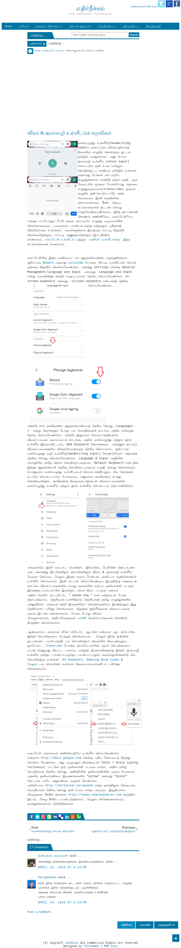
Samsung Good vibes (102, 659)
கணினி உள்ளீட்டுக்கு (105, 239)
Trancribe (54, 646)
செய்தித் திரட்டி (107, 26)
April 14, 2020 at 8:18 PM (62, 902)
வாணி (82, 618)
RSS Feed (151, 6)
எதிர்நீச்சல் (71, 943)
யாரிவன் (23, 26)
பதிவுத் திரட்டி (130, 26)
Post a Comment (39, 912)
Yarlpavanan (47, 877)
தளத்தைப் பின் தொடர (49, 26)
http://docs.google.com (61, 758)
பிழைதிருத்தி (153, 26)
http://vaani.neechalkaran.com (94, 794)
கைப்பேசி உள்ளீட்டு (60, 239)
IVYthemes (91, 946)
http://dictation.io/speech (69, 785)
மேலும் (32, 664)
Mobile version (138, 6)
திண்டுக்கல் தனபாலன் (53, 856)
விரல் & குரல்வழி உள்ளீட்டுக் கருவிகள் (69, 132)
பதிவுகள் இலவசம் (80, 26)
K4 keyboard (72, 659)
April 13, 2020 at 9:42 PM (62, 867)
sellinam (76, 263)
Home (8, 26)
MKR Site (111, 946)
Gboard (49, 263)
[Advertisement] (83, 85)
